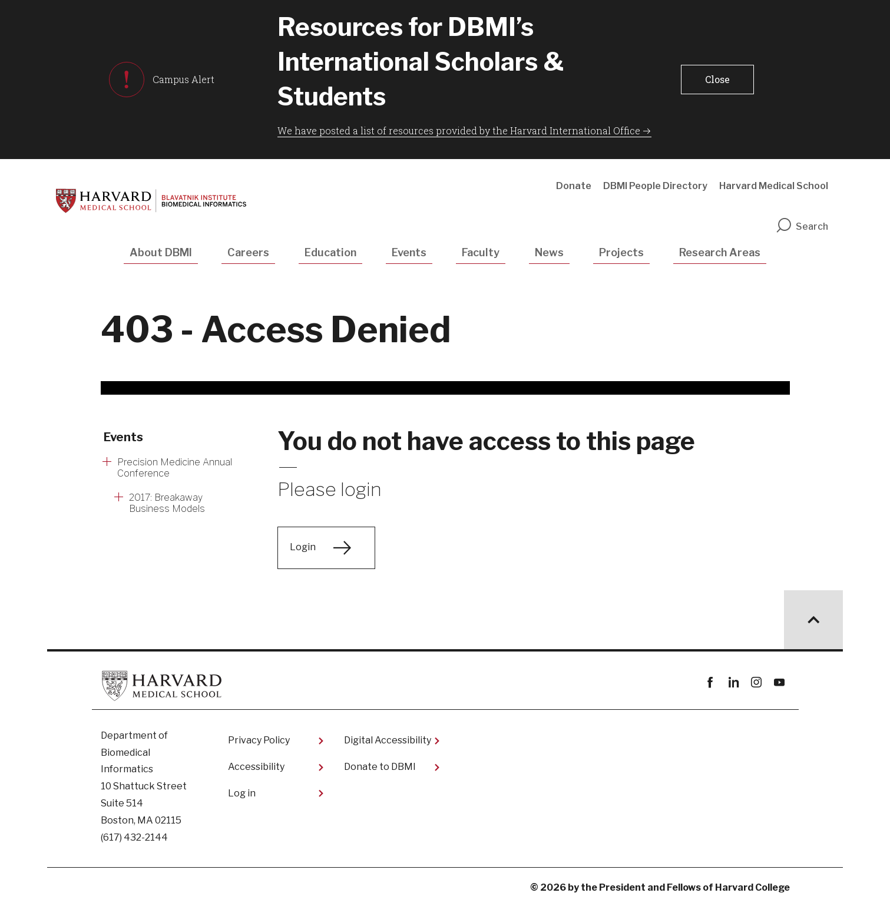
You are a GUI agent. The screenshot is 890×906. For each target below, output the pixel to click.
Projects (621, 252)
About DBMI (161, 252)
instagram (756, 682)
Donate (573, 185)
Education (330, 252)
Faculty (480, 252)
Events (409, 252)
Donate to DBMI (380, 766)
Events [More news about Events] (123, 437)
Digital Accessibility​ (387, 740)
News (549, 252)
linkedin (733, 682)
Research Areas (719, 252)
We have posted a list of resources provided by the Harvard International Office (458, 130)
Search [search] (801, 226)
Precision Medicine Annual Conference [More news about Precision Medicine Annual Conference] (174, 468)
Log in (242, 793)
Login (303, 547)
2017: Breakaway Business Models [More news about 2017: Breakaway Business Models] (167, 503)
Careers (248, 252)
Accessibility (256, 766)
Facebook (710, 682)
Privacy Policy (259, 740)
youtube (779, 682)
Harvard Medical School (773, 185)
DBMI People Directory (655, 185)
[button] (716, 79)
